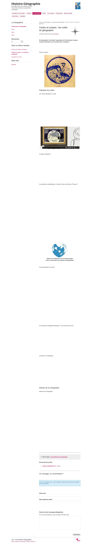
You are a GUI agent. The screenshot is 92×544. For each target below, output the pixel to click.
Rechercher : (16, 39)
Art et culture (51, 13)
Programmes (59, 13)
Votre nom (42, 493)
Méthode (14, 64)
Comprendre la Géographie (58, 22)
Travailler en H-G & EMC (18, 13)
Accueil (40, 22)
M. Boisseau (56, 34)
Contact (28, 541)
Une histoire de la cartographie (59, 457)
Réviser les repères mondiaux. (19, 49)
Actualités (22, 16)
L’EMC (44, 13)
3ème (13, 35)
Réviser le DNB (68, 13)
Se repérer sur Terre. (17, 57)
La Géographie (37, 13)
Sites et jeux (15, 16)
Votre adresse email (45, 499)
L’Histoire (29, 13)
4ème (13, 32)
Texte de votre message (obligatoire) (51, 512)
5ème (13, 29)
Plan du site (15, 541)
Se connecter (21, 541)
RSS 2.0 (33, 541)
